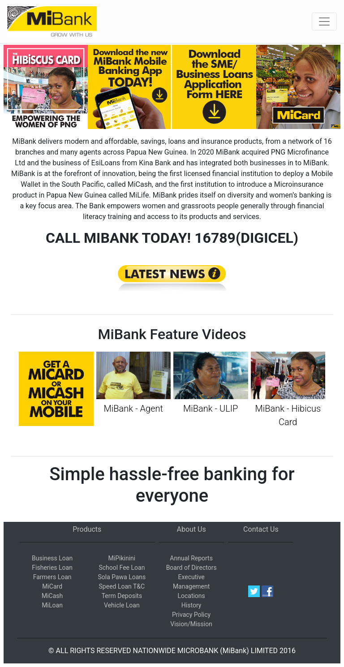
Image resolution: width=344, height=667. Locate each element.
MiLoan (52, 605)
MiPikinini (122, 558)
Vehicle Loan (122, 605)
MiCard (52, 586)
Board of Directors (191, 567)
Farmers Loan (52, 577)
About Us (191, 529)
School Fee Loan (122, 567)
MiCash (52, 595)
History (191, 605)
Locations (191, 595)
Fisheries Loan (52, 567)
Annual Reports (191, 558)
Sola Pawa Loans (122, 577)
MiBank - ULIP (210, 408)
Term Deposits (122, 595)
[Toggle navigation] (324, 21)
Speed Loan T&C (122, 586)
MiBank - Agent (133, 408)
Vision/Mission (191, 624)
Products (87, 529)
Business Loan (52, 558)
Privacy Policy (191, 614)
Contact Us (261, 529)
